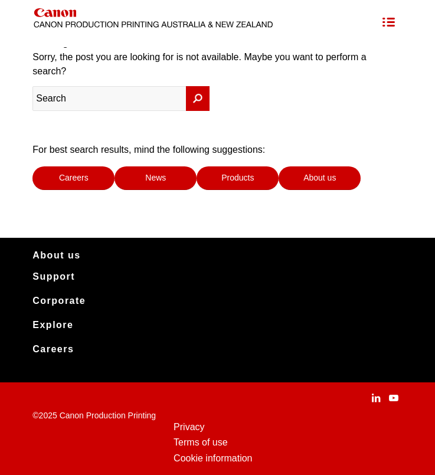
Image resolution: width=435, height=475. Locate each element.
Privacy (189, 427)
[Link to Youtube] (394, 398)
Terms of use (201, 442)
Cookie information (213, 458)
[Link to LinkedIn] (376, 398)
